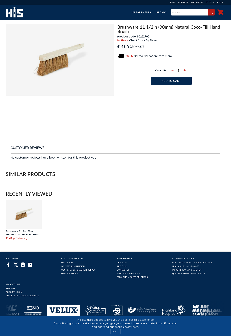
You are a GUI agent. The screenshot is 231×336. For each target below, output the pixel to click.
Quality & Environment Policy (188, 273)
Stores (210, 2)
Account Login (14, 292)
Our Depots (67, 262)
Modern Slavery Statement (187, 270)
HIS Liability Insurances (185, 266)
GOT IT (115, 331)
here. (135, 327)
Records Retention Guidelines (22, 295)
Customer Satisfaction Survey (78, 270)
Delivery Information (73, 266)
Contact (183, 2)
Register (10, 288)
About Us (122, 266)
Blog (172, 2)
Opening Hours (69, 273)
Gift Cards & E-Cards (129, 273)
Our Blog (122, 262)
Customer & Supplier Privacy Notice (192, 262)
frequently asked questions (132, 277)
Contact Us (123, 270)
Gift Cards (197, 2)
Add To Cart (171, 80)
